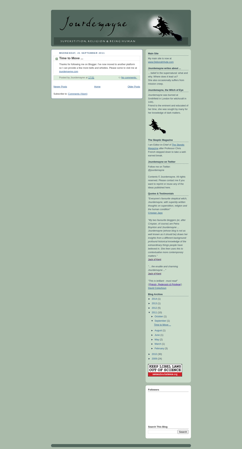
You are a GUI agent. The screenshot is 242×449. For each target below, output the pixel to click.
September (161, 321)
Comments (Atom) (77, 94)
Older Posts (134, 86)
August (159, 330)
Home (97, 86)
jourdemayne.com (68, 71)
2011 (155, 312)
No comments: (129, 77)
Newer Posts (60, 86)
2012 (155, 308)
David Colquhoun (157, 288)
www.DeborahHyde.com (161, 62)
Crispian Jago (155, 213)
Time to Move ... (71, 58)
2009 (155, 358)
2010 (155, 354)
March (158, 344)
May (157, 339)
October (159, 316)
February (160, 348)
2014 (155, 299)
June (158, 335)
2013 (155, 303)
